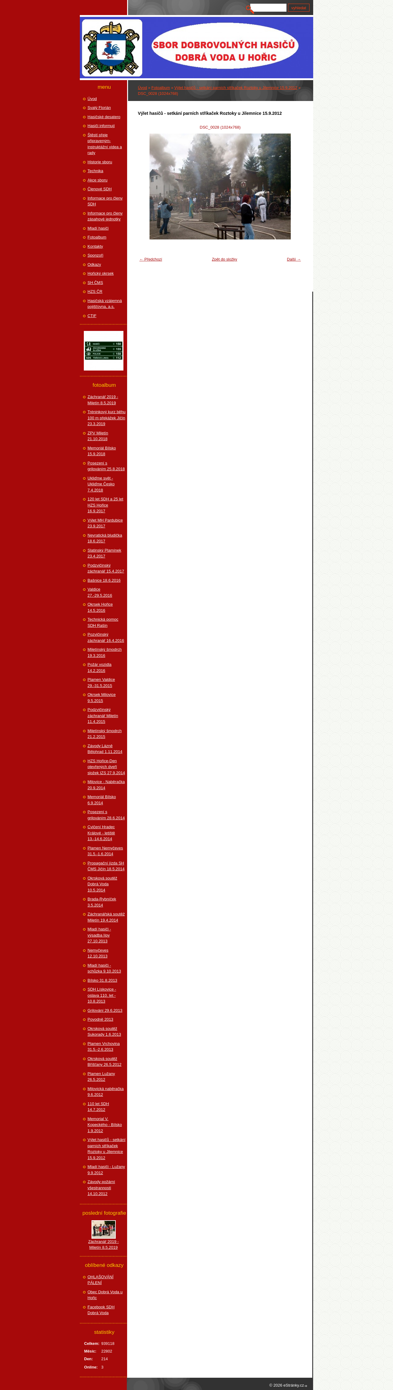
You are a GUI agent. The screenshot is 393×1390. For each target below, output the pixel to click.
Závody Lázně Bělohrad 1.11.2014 (105, 749)
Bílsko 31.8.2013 (102, 980)
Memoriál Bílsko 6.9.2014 (102, 799)
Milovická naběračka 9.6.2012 (106, 1091)
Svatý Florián (99, 107)
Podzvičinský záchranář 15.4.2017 (106, 568)
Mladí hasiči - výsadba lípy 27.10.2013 (99, 935)
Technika (95, 171)
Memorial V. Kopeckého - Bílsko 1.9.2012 (105, 1124)
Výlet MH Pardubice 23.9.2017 (105, 523)
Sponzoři (95, 255)
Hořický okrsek (101, 273)
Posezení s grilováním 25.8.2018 (106, 466)
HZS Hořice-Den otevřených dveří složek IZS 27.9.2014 (106, 767)
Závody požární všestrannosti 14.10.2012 (101, 1187)
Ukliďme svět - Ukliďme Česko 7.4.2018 (101, 484)
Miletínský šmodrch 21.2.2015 (105, 733)
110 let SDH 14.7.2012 (98, 1106)
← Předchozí (150, 259)
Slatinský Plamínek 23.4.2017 (104, 553)
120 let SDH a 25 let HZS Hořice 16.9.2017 (105, 505)
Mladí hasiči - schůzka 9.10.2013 (104, 968)
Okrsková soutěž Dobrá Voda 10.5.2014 (102, 884)
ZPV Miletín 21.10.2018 (98, 436)
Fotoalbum (160, 87)
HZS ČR (95, 291)
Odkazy (94, 264)
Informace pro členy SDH (105, 201)
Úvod (142, 87)
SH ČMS (95, 282)
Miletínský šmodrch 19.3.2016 (105, 652)
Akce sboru (97, 180)
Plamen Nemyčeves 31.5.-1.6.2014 (105, 851)
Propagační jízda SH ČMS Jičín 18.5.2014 (106, 866)
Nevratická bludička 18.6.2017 (105, 538)
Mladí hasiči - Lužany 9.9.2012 (106, 1169)
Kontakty (95, 246)
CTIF (92, 315)
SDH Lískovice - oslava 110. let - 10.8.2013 (102, 995)
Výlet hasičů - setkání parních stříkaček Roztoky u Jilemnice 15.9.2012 (235, 87)
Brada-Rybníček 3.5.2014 (102, 902)
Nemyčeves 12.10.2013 (98, 953)
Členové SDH (100, 189)
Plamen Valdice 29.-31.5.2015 (101, 682)
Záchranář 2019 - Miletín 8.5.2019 (103, 399)
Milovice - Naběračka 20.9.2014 (106, 784)
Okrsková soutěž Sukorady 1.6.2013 (104, 1031)
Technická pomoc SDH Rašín (103, 622)
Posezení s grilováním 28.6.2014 (106, 815)
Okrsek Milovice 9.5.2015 (102, 697)
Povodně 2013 (100, 1019)
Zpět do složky (224, 259)
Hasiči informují (101, 125)
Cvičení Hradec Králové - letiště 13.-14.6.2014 (101, 833)
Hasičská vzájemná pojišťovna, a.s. (105, 303)
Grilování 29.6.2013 (105, 1010)
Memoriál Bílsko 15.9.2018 (102, 451)
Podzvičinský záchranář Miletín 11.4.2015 (103, 715)
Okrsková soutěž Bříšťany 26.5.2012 (104, 1061)
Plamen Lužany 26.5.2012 (101, 1076)
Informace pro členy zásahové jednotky (105, 216)
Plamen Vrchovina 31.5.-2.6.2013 (104, 1046)
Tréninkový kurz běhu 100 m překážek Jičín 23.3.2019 (107, 418)
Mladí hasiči (98, 228)
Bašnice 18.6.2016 (104, 580)
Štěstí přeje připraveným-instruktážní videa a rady (105, 144)
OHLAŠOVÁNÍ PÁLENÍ (101, 1280)
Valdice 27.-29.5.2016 (100, 592)
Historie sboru (100, 162)
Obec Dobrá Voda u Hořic (105, 1295)
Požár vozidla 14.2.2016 (99, 667)
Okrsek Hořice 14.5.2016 (100, 607)
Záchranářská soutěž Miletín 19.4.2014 (106, 917)
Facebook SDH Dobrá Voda (101, 1310)
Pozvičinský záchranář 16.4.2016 (106, 637)
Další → (294, 259)
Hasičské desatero (104, 117)
